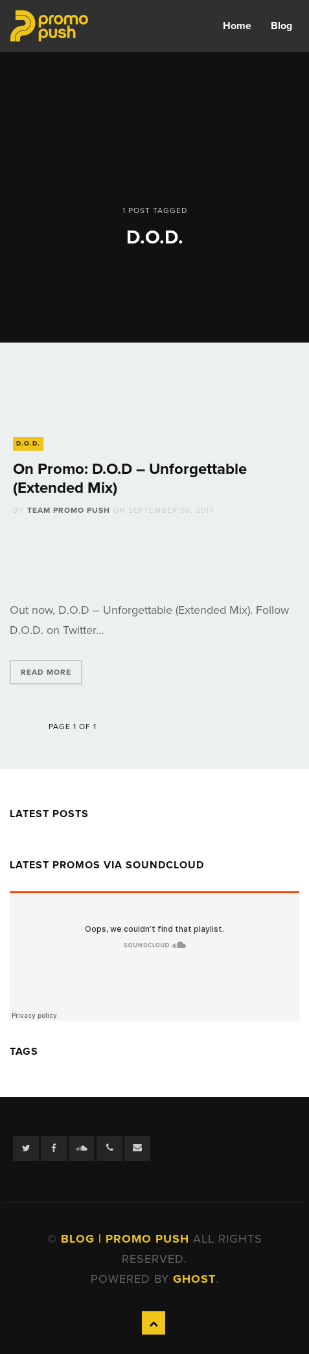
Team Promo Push (68, 510)
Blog (281, 25)
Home (237, 25)
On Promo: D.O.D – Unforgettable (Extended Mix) (130, 478)
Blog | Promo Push (127, 1239)
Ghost (194, 1279)
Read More (46, 672)
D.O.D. (28, 443)
